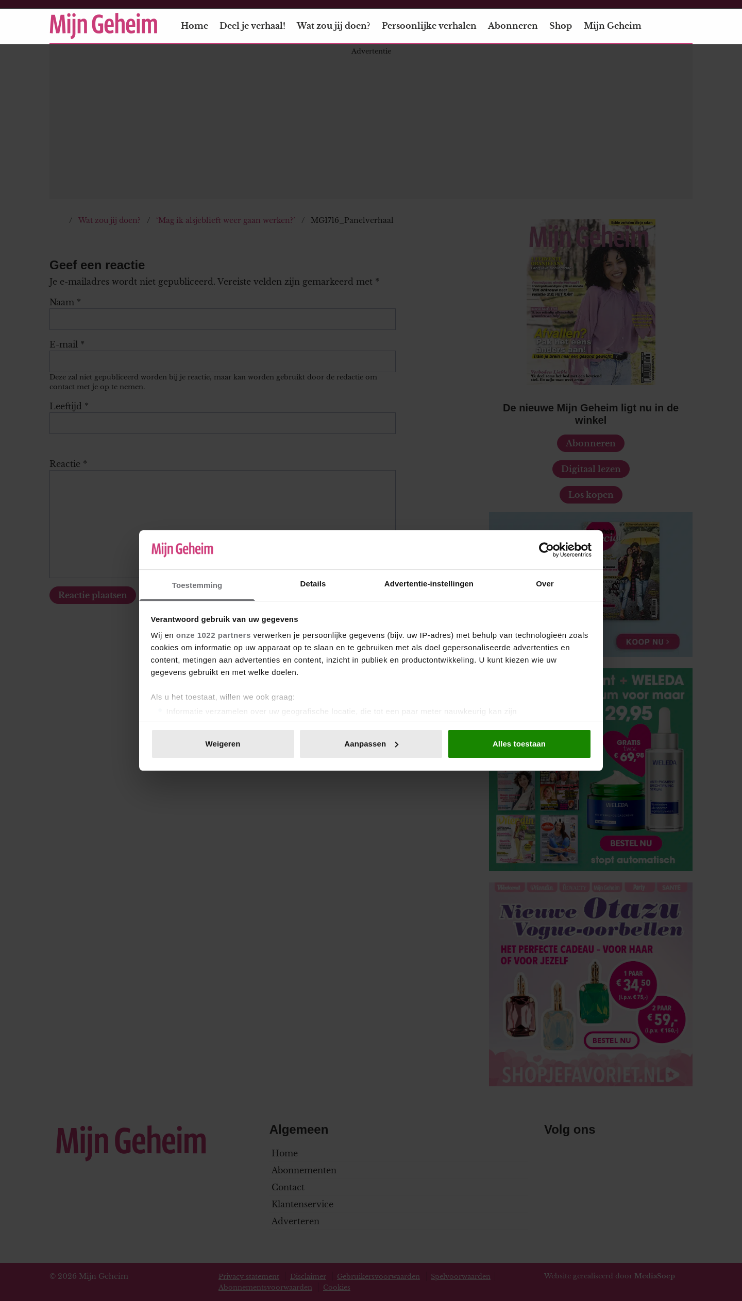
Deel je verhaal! (252, 26)
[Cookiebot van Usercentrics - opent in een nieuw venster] (546, 550)
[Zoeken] (684, 26)
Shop (560, 26)
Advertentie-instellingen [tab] (429, 583)
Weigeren (222, 743)
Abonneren (513, 26)
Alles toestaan (519, 743)
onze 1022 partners (213, 635)
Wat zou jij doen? (333, 26)
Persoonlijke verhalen (429, 26)
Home (194, 26)
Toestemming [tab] (197, 585)
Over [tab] (545, 583)
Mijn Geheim (619, 26)
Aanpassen (371, 743)
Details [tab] (313, 583)
